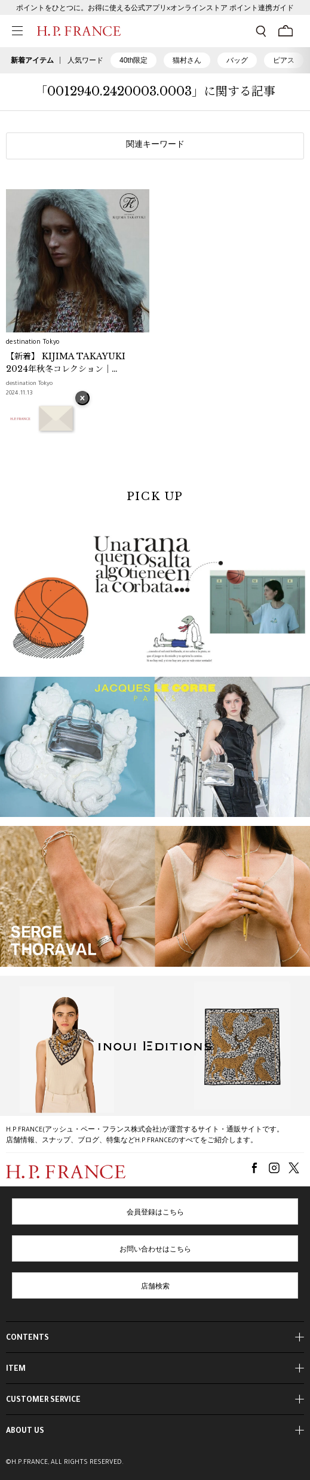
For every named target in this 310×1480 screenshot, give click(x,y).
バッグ (237, 60)
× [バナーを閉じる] (82, 399)
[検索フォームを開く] (261, 31)
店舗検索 (155, 1287)
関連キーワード (155, 145)
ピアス (283, 60)
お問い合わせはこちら (155, 1250)
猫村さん (187, 60)
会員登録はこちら (155, 1213)
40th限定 (133, 60)
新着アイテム (32, 60)
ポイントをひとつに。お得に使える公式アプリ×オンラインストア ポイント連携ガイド (155, 9)
